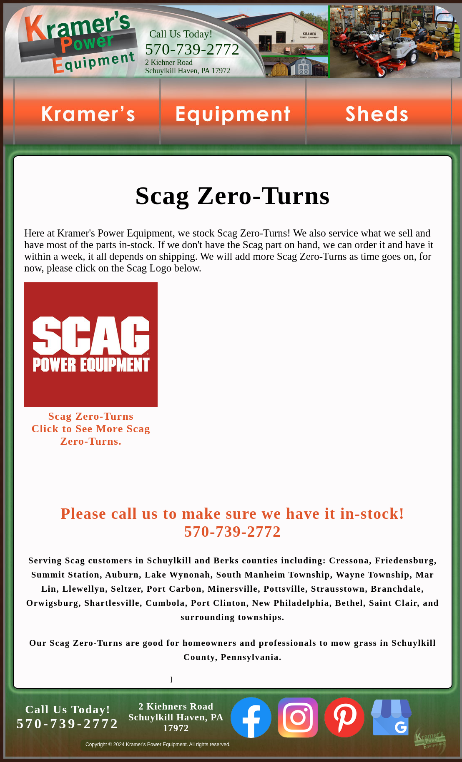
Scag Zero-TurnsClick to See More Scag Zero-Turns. (90, 428)
